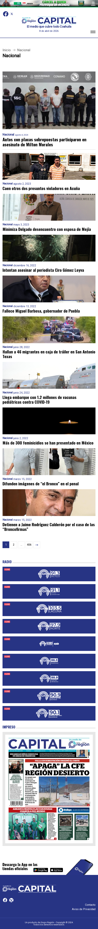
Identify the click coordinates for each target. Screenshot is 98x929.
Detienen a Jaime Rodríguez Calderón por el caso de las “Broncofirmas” (49, 526)
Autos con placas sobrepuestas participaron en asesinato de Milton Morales (44, 142)
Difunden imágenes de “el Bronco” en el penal (41, 483)
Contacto (90, 904)
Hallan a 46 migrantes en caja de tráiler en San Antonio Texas (49, 354)
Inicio (7, 50)
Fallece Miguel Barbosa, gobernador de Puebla (41, 310)
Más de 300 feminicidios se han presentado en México (48, 442)
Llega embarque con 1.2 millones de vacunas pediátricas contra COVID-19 (39, 399)
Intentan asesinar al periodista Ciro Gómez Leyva (43, 270)
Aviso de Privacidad (83, 909)
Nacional (8, 134)
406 (29, 544)
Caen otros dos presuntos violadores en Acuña (41, 188)
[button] (92, 32)
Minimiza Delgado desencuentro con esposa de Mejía (47, 229)
